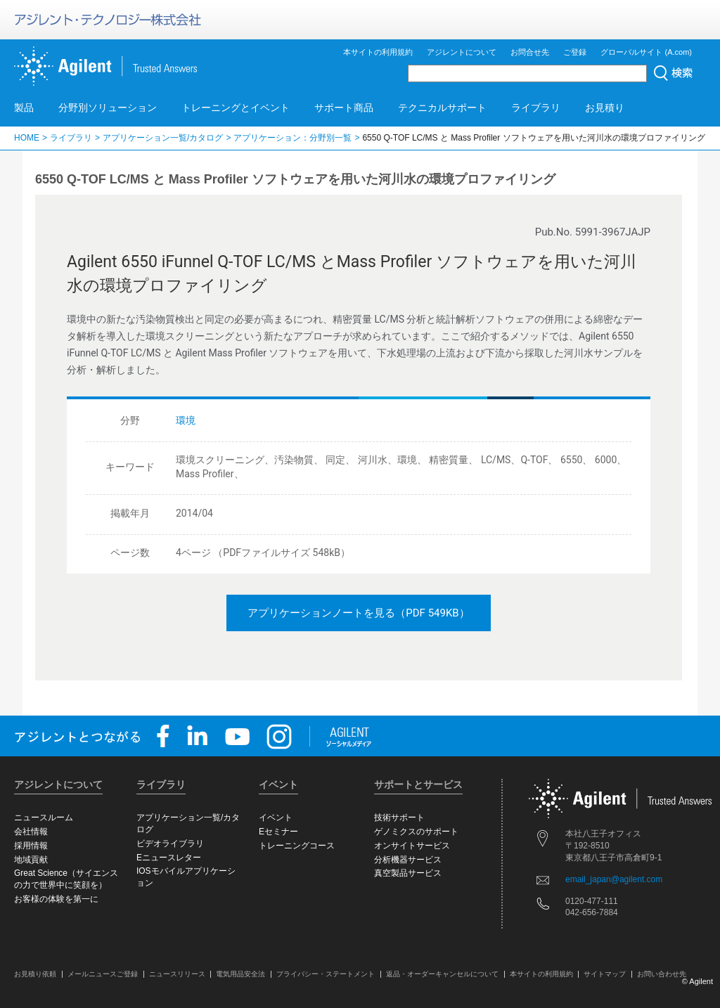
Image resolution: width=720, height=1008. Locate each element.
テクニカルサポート (442, 107)
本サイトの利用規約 (378, 52)
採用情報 (31, 846)
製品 (24, 107)
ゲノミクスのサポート (416, 831)
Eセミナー (278, 831)
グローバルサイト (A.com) (646, 52)
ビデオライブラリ (170, 843)
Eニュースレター (168, 857)
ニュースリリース (177, 974)
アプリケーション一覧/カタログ (163, 138)
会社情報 (31, 831)
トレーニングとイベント (235, 107)
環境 (185, 420)
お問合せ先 (529, 52)
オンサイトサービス (412, 846)
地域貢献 (31, 860)
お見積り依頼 (35, 974)
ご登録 (574, 52)
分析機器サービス (408, 860)
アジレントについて (461, 52)
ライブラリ (535, 107)
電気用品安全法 (240, 974)
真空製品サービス (408, 873)
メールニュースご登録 (103, 974)
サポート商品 (343, 107)
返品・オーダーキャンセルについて (442, 974)
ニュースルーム (43, 817)
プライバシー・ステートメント (325, 974)
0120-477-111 (591, 901)
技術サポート (399, 817)
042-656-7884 (591, 912)
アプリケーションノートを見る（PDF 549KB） (358, 613)
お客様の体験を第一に (56, 899)
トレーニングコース (297, 846)
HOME (26, 138)
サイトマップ (605, 974)
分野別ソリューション (107, 107)
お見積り (604, 107)
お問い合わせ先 (661, 974)
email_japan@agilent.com (613, 879)
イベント (275, 817)
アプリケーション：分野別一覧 (292, 138)
